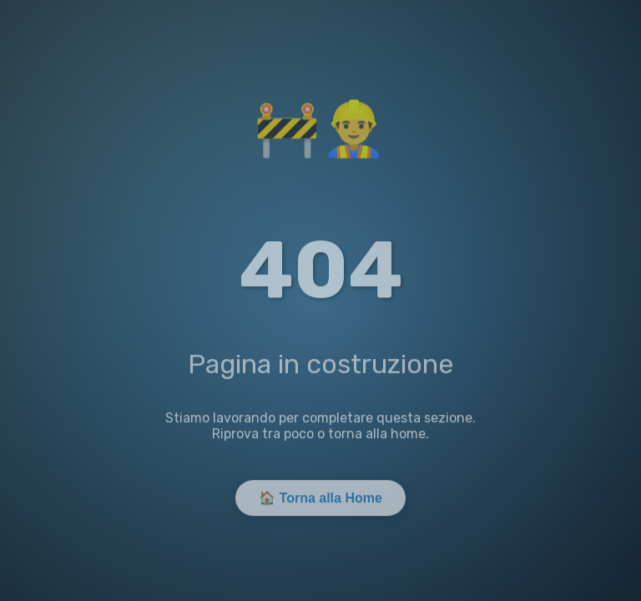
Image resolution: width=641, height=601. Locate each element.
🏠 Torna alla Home (320, 499)
